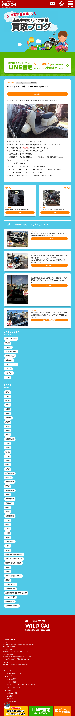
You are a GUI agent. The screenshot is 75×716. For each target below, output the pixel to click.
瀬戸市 (7, 392)
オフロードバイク (11, 351)
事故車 (7, 343)
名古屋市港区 (9, 541)
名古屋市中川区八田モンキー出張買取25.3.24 (53, 209)
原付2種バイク (10, 356)
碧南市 (7, 400)
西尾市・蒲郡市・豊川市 (13, 576)
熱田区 (7, 507)
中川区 (7, 533)
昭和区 (7, 452)
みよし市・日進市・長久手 (13, 559)
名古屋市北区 (9, 482)
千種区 (7, 546)
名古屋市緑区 (9, 439)
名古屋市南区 (9, 473)
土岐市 (7, 520)
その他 (7, 377)
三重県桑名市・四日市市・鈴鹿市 (16, 593)
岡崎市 (7, 571)
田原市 (7, 443)
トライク (8, 368)
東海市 (7, 435)
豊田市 (7, 567)
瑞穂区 (7, 464)
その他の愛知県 (10, 584)
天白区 (7, 426)
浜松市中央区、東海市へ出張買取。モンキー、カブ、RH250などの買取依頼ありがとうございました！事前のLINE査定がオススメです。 (49, 315)
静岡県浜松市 (9, 601)
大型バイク (8, 360)
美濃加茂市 (8, 503)
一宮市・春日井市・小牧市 (13, 554)
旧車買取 (8, 347)
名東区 (7, 409)
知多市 (7, 422)
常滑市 (7, 447)
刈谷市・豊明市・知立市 (13, 563)
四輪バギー (8, 373)
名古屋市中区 (9, 499)
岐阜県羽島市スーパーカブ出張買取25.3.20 (18, 209)
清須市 (7, 460)
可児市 (7, 494)
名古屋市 (33, 83)
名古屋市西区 (9, 516)
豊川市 (7, 512)
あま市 (7, 413)
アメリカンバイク (11, 364)
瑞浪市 (7, 537)
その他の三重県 (10, 597)
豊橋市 (7, 580)
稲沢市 (7, 486)
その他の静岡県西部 (11, 606)
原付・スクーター (22, 83)
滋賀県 (7, 430)
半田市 (7, 405)
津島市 (7, 550)
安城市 (7, 529)
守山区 (7, 396)
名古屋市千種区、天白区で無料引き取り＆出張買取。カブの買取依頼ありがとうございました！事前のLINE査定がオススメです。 (49, 280)
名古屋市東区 (9, 490)
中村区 (7, 524)
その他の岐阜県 (10, 588)
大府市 (7, 469)
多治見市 (8, 477)
